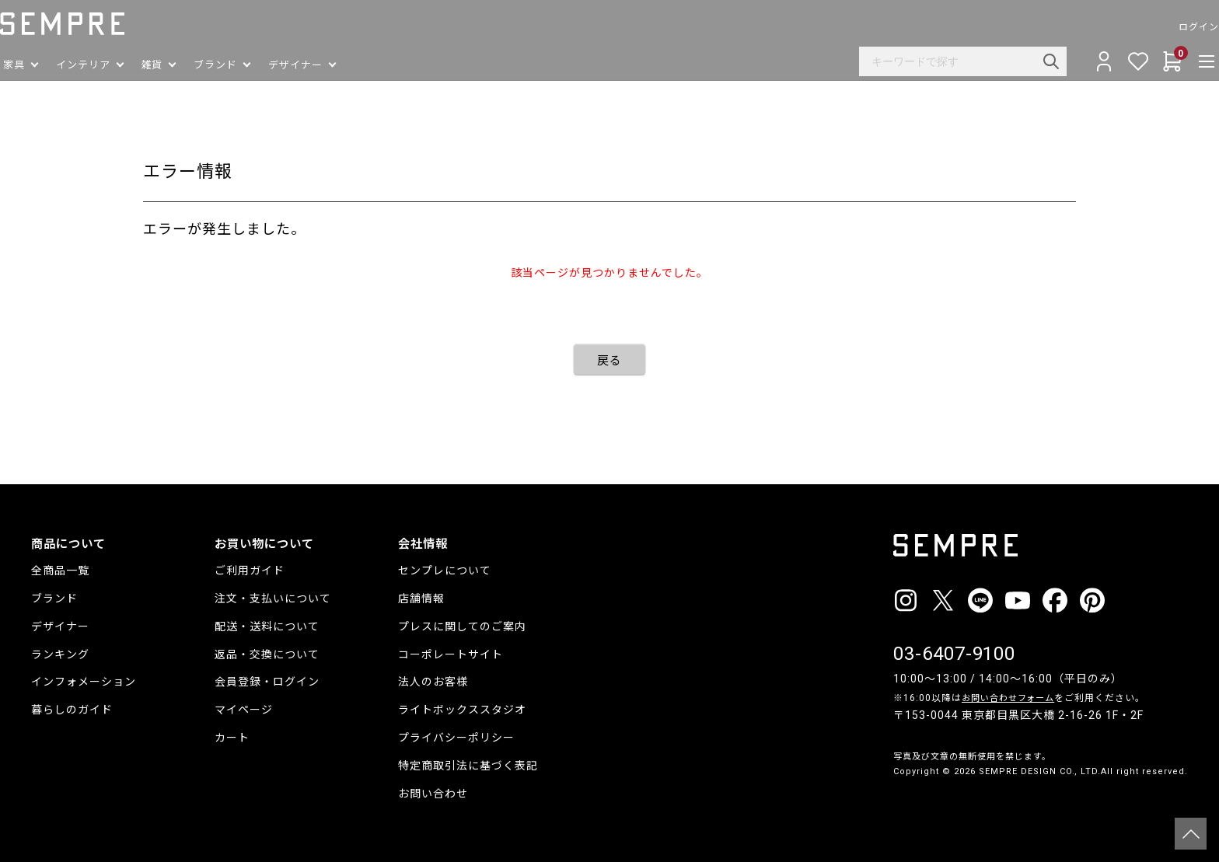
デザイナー (60, 626)
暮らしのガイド (72, 709)
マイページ (244, 709)
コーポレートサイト (450, 654)
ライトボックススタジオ (462, 709)
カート (232, 737)
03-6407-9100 (954, 654)
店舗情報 (421, 598)
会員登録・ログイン (267, 681)
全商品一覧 (60, 570)
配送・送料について (267, 626)
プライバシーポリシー (456, 737)
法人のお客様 (433, 681)
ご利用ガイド (250, 570)
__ (898, 800)
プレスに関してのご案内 (462, 626)
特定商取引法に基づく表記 (468, 765)
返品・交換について (267, 654)
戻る (609, 361)
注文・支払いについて (273, 598)
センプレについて (444, 570)
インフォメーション (83, 681)
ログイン (1167, 27)
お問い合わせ (433, 793)
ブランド (54, 598)
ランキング (60, 654)
